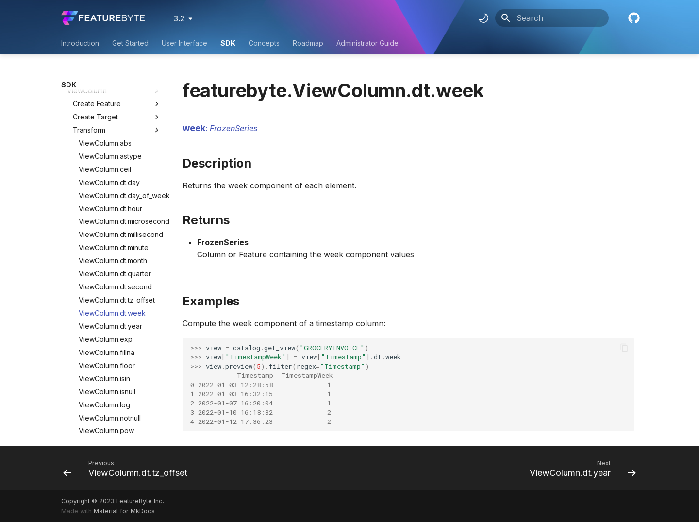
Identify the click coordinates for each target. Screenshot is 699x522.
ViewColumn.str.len (108, 370)
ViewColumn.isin (104, 279)
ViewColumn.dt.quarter (115, 174)
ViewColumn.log (104, 305)
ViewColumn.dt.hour (110, 109)
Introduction (80, 43)
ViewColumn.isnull (107, 292)
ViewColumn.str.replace (116, 423)
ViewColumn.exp (106, 240)
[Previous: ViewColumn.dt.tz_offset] (127, 468)
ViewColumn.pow (106, 331)
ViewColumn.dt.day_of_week (120, 96)
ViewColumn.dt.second (115, 187)
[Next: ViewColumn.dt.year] (580, 468)
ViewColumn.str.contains (117, 357)
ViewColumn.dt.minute (114, 148)
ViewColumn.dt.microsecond (120, 122)
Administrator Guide (367, 43)
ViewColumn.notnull (110, 318)
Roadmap (308, 43)
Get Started (130, 43)
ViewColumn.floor (107, 266)
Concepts (264, 43)
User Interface (184, 43)
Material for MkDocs (124, 511)
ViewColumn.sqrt (105, 344)
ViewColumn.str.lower (113, 383)
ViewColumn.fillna (106, 253)
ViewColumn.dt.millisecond (120, 135)
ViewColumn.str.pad (110, 409)
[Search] (552, 18)
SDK (227, 43)
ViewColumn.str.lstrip (111, 396)
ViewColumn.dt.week (112, 213)
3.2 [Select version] (179, 18)
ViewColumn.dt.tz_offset (117, 200)
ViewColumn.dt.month (113, 161)
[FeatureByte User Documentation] (103, 18)
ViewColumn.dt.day (109, 83)
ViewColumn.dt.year (110, 226)
